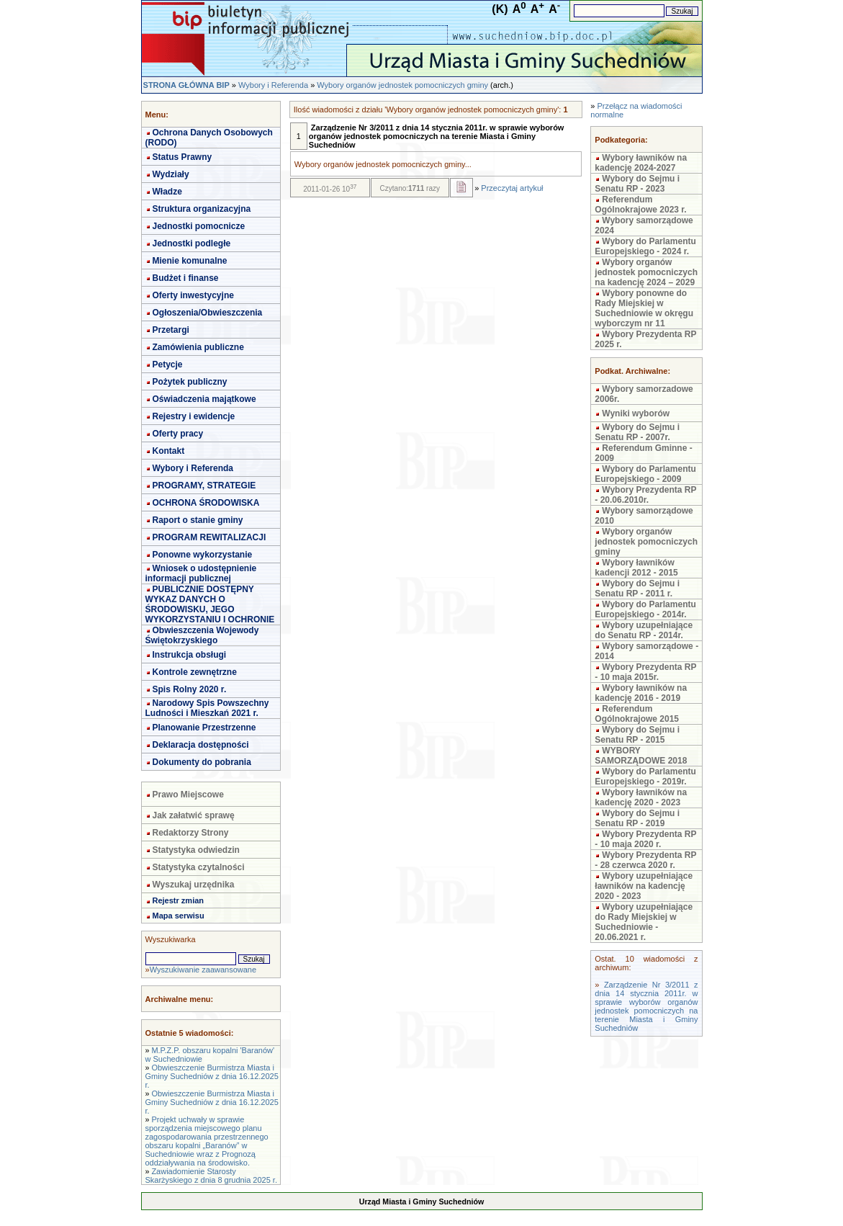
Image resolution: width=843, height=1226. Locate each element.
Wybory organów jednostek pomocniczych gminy (402, 85)
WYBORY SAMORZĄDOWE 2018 (641, 756)
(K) (500, 9)
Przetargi (171, 330)
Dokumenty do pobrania (202, 762)
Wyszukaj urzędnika (194, 885)
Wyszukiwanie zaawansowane (203, 969)
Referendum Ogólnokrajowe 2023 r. (640, 204)
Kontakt (169, 451)
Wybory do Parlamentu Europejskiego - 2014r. (645, 609)
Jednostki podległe (192, 243)
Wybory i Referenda (273, 85)
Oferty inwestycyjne (193, 295)
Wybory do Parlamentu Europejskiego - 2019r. (645, 776)
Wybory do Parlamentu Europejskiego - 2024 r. (645, 246)
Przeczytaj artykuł (512, 188)
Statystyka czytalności (199, 867)
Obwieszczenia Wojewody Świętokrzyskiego (202, 635)
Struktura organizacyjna (202, 209)
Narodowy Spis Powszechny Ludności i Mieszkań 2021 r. (207, 708)
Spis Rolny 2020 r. (190, 689)
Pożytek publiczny (190, 382)
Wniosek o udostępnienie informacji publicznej (201, 573)
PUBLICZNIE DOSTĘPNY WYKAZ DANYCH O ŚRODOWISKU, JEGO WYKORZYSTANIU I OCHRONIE (210, 604)
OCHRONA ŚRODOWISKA (206, 503)
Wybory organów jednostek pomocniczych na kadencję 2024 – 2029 (646, 272)
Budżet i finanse (186, 278)
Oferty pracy (178, 434)
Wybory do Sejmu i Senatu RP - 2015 (637, 735)
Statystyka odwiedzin (196, 850)
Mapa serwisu (178, 915)
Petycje (168, 364)
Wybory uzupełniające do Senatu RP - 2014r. (644, 630)
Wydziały (171, 174)
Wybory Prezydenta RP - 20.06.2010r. (645, 495)
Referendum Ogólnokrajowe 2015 (637, 714)
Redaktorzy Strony (191, 833)
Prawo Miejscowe (188, 794)
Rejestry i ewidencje (194, 416)
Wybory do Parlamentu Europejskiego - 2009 (645, 474)
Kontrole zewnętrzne (195, 672)
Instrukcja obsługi (190, 655)
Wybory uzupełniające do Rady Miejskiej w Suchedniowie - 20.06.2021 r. (644, 922)
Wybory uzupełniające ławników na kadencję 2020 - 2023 (644, 886)
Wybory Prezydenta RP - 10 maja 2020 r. (645, 839)
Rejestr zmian (178, 900)
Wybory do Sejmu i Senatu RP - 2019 (637, 818)
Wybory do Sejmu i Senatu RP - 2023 (637, 184)
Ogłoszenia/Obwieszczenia (208, 313)
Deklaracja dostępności (201, 745)
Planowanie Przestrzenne (204, 727)
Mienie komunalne (190, 261)
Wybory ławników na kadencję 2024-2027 (641, 163)
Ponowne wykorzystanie (203, 555)
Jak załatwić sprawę (194, 815)
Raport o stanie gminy (198, 520)
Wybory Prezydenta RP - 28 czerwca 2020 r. (645, 860)
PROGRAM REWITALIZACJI (209, 537)
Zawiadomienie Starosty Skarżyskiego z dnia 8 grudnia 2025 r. (211, 1175)
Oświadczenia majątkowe (204, 399)
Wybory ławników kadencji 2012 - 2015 (636, 568)
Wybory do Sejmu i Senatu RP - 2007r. (637, 432)
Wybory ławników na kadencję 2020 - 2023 (641, 797)
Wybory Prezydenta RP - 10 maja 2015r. (645, 672)
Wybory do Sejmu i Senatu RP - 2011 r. (637, 588)
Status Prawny (182, 157)
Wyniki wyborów (636, 413)
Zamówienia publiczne (198, 347)
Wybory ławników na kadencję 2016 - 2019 (641, 693)
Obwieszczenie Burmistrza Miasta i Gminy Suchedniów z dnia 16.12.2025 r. (212, 1076)
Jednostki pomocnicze (199, 226)
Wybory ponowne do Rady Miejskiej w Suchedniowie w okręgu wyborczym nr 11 (644, 308)
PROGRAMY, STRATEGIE (204, 485)
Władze (167, 192)
